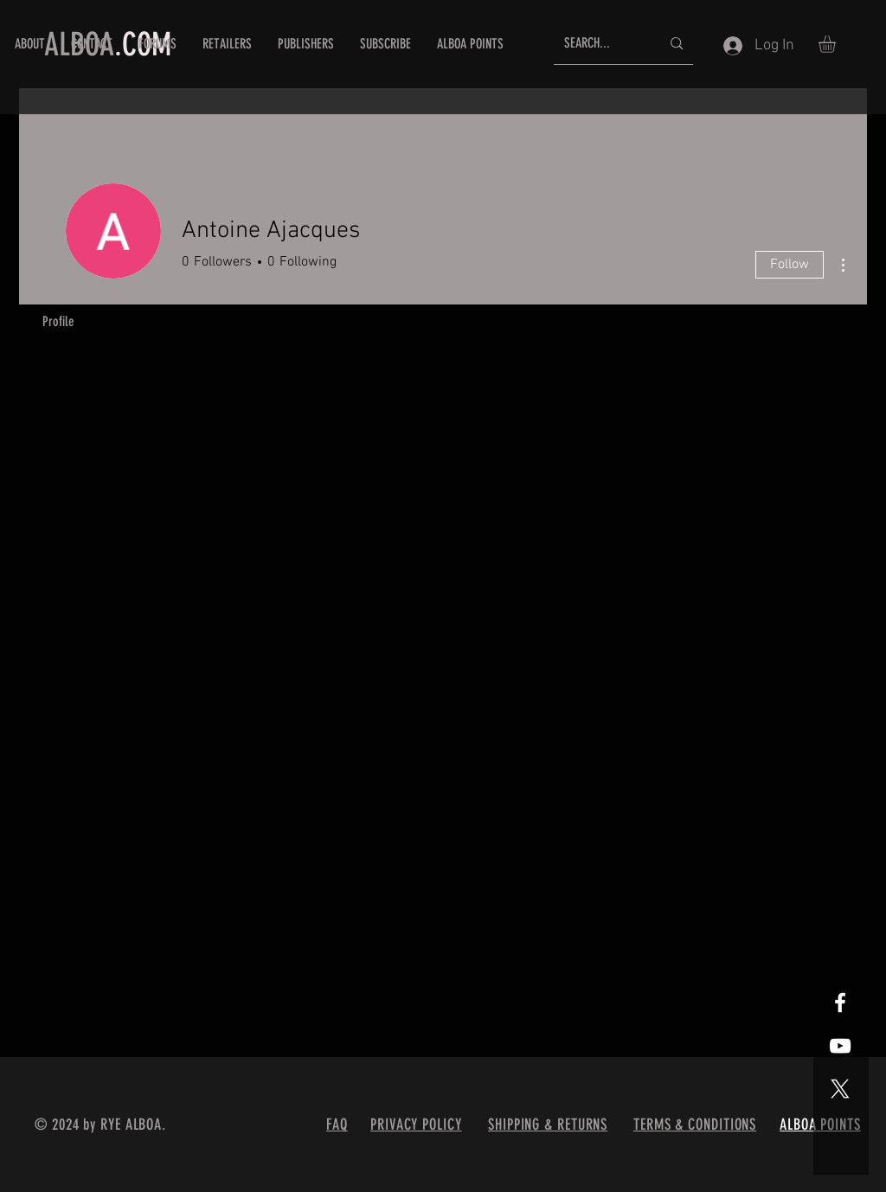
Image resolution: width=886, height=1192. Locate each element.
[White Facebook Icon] (840, 1003)
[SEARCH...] (599, 43)
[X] (840, 1089)
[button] (837, 44)
